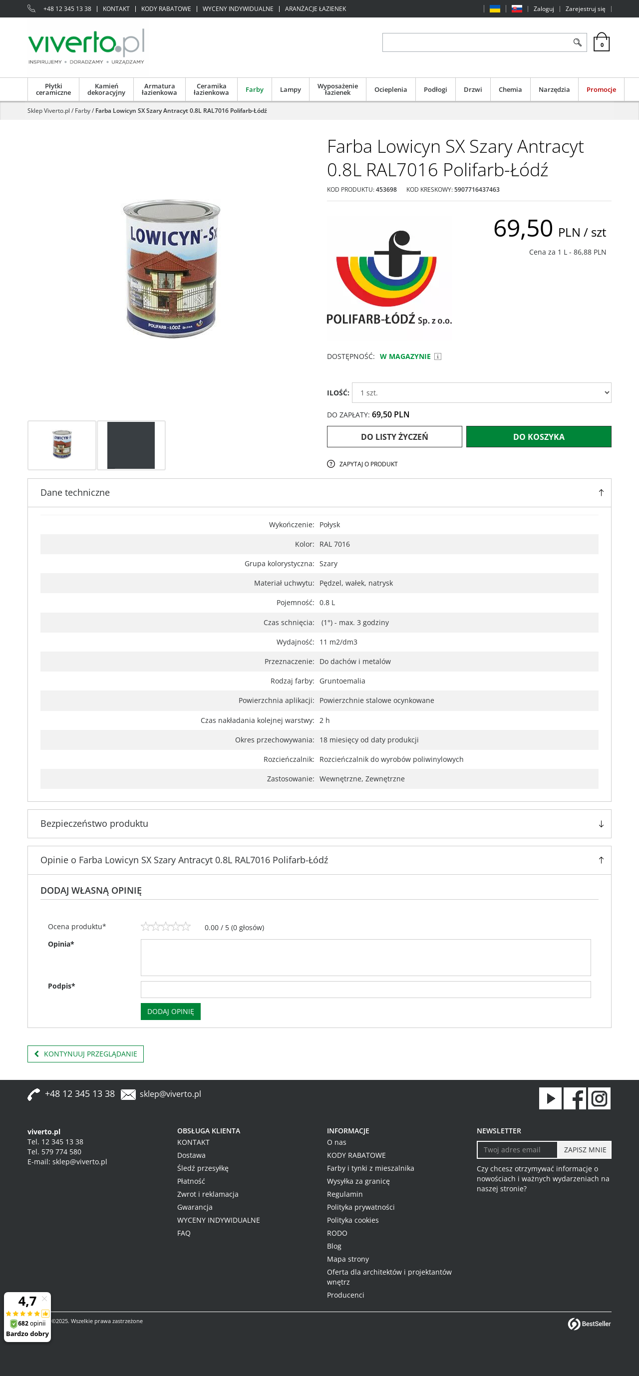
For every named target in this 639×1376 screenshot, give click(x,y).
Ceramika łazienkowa (211, 89)
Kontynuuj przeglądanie (85, 1054)
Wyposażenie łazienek (338, 89)
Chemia (510, 89)
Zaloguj (544, 9)
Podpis (61, 986)
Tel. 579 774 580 (54, 1151)
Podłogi (435, 89)
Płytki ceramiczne (53, 89)
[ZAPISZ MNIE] (584, 1149)
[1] (146, 927)
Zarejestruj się (586, 9)
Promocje (601, 89)
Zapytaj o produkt (368, 464)
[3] (166, 927)
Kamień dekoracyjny (106, 89)
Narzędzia (554, 89)
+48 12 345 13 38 (67, 9)
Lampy (290, 89)
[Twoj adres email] (517, 1149)
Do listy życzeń (394, 436)
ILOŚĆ (338, 392)
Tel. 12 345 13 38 (55, 1141)
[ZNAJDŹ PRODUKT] (475, 42)
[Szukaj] (577, 42)
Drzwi (473, 89)
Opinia (61, 944)
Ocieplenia (390, 89)
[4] (176, 927)
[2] (156, 927)
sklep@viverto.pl (170, 1093)
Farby (255, 89)
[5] (186, 927)
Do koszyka (539, 436)
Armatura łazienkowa (159, 89)
